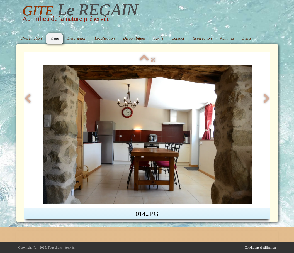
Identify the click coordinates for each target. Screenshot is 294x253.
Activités (227, 38)
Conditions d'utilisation (260, 247)
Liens (246, 38)
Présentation (31, 38)
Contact (178, 38)
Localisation (105, 38)
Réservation (202, 38)
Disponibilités (134, 38)
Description (76, 38)
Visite (54, 38)
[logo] (80, 14)
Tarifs (158, 38)
